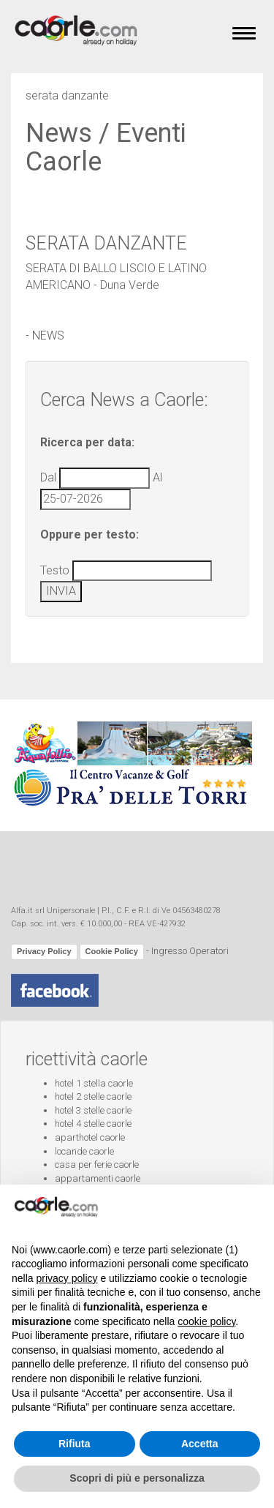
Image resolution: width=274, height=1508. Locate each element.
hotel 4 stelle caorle (93, 1123)
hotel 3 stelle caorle (93, 1110)
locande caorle (84, 1151)
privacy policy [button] (66, 1278)
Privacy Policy (44, 951)
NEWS (48, 335)
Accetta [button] (199, 1443)
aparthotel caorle (90, 1137)
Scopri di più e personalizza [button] (136, 1478)
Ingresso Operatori (190, 951)
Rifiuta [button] (74, 1443)
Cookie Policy (111, 951)
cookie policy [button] (206, 1321)
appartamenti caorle (97, 1178)
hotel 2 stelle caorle (93, 1096)
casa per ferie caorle (97, 1164)
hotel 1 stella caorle (94, 1083)
